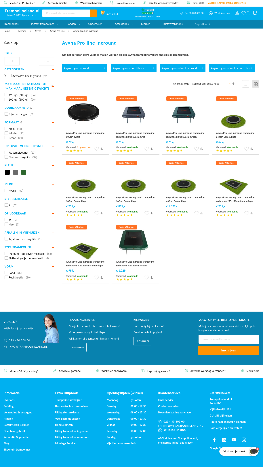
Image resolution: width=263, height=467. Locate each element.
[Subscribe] (228, 350)
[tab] (29, 53)
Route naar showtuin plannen (228, 421)
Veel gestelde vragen (67, 418)
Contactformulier (168, 406)
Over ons (9, 400)
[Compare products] (236, 13)
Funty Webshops (175, 24)
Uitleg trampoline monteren (72, 437)
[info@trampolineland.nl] (26, 347)
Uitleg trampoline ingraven (71, 431)
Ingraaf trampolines (45, 24)
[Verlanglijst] (243, 13)
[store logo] (22, 11)
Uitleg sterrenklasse (67, 412)
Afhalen (8, 418)
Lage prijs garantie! (126, 3)
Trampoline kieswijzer (68, 400)
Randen (73, 24)
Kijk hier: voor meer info (121, 443)
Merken (22, 31)
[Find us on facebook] (214, 439)
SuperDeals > (203, 24)
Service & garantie (57, 2)
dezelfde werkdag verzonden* (164, 3)
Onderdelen (97, 24)
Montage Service (65, 443)
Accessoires (124, 24)
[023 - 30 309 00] (26, 340)
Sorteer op (198, 83)
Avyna (38, 31)
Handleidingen (64, 425)
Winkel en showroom (91, 2)
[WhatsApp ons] (219, 13)
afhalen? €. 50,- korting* (22, 3)
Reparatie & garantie (16, 437)
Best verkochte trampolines (71, 406)
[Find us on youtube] (234, 439)
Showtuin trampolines (17, 449)
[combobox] (66, 13)
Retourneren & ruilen (16, 425)
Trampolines (13, 24)
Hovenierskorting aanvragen (175, 412)
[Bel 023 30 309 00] (191, 13)
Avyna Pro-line (57, 31)
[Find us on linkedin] (224, 439)
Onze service (166, 400)
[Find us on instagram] (243, 439)
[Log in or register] (248, 13)
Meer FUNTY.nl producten (22, 15)
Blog (6, 443)
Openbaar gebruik (15, 431)
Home (7, 31)
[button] (96, 149)
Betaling (9, 406)
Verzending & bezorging (18, 412)
